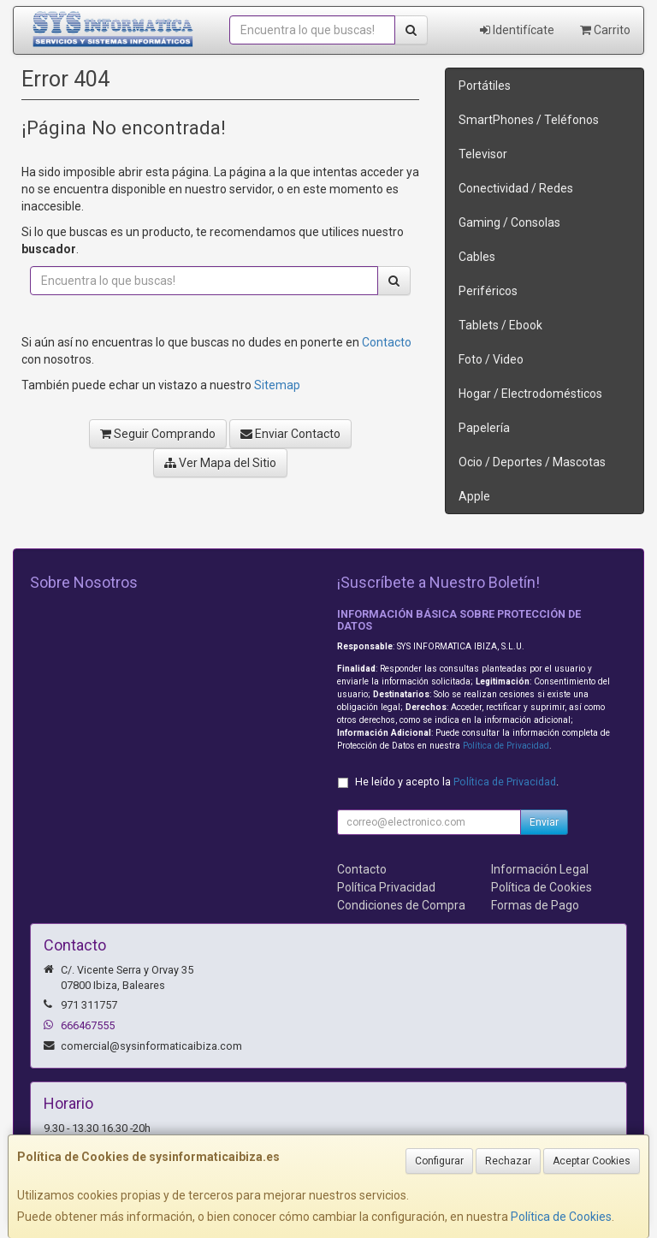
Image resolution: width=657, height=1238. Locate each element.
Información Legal (540, 869)
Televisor (483, 154)
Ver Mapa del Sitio (220, 463)
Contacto (386, 342)
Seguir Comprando (158, 434)
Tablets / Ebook (500, 325)
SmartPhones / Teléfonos (529, 120)
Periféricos (488, 291)
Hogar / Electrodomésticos (530, 393)
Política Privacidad (386, 887)
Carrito (605, 30)
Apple (474, 496)
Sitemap (277, 385)
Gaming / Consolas (509, 222)
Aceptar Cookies (591, 1161)
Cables (477, 257)
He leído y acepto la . (457, 781)
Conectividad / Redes (516, 188)
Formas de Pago (535, 905)
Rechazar (508, 1161)
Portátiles (485, 85)
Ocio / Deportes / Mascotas (532, 462)
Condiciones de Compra (401, 905)
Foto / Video (491, 359)
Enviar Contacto (290, 434)
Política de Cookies (561, 1216)
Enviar (544, 822)
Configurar (439, 1161)
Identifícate (517, 30)
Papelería (484, 428)
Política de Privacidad (506, 745)
